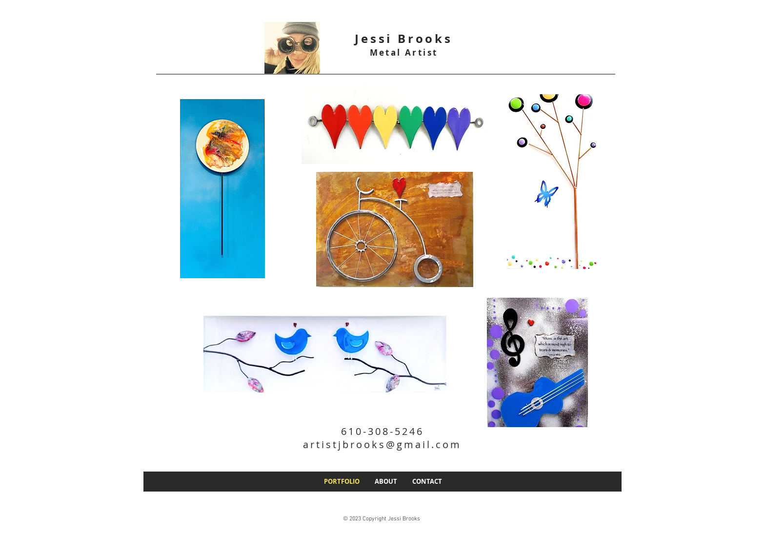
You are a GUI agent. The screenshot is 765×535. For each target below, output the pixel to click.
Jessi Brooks (404, 38)
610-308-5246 (382, 431)
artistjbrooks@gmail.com (382, 444)
